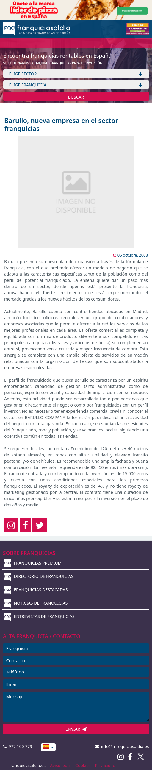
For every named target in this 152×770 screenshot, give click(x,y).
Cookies (82, 765)
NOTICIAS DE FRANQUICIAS (36, 603)
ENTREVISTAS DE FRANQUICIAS (39, 616)
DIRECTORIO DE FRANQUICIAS (38, 576)
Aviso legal (60, 765)
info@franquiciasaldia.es (122, 746)
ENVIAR (76, 729)
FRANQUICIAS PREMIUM (33, 563)
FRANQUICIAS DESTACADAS (36, 589)
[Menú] (10, 43)
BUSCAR (76, 97)
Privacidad (105, 765)
